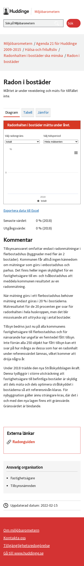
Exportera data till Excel (21, 210)
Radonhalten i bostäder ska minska (33, 55)
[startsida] (42, 11)
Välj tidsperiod (52, 136)
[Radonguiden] (42, 444)
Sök (70, 23)
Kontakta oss (14, 537)
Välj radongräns (14, 136)
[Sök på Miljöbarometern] (33, 23)
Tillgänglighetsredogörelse (26, 545)
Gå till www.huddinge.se (23, 553)
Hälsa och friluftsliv (41, 49)
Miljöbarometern (18, 43)
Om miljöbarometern (21, 530)
